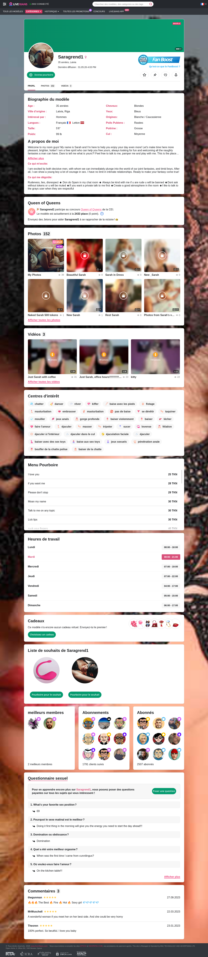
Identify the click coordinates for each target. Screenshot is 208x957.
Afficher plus (36, 158)
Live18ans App (117, 11)
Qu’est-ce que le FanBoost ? (164, 66)
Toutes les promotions (77, 11)
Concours (99, 11)
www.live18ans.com (39, 946)
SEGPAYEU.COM (96, 946)
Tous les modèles (13, 11)
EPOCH (83, 946)
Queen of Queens (91, 209)
